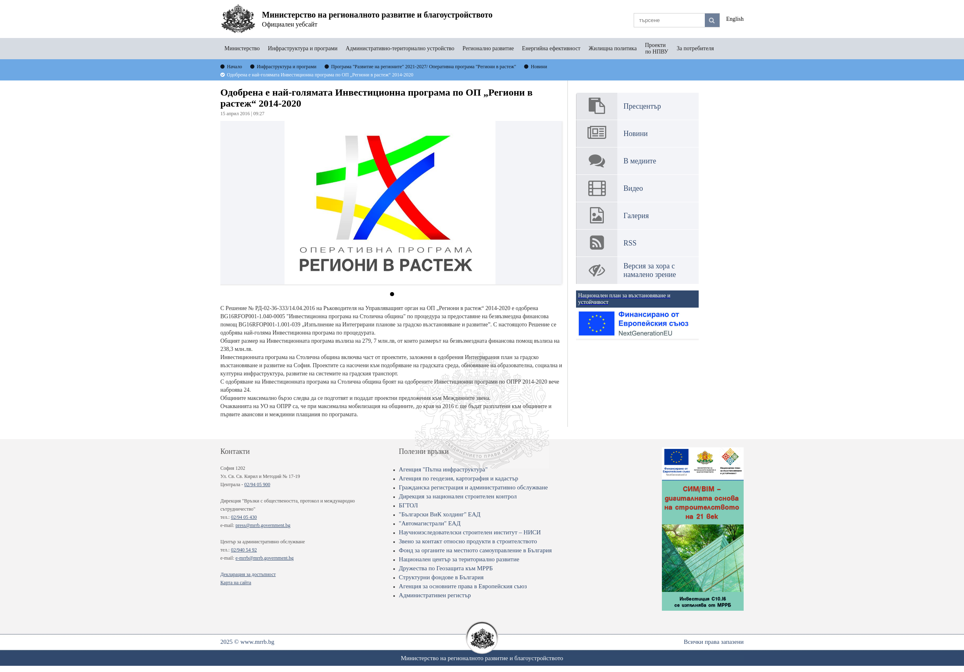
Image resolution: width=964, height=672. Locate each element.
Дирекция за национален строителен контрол (458, 496)
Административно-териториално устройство (400, 48)
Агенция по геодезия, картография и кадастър (458, 478)
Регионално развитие (488, 48)
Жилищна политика (613, 48)
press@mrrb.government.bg (262, 525)
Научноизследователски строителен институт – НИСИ (470, 532)
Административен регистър (435, 595)
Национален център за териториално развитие (459, 559)
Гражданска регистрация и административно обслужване (473, 487)
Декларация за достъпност (248, 574)
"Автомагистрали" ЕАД (430, 523)
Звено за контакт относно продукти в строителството (468, 541)
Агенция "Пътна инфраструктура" (443, 469)
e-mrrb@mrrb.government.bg (264, 558)
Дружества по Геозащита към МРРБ (446, 568)
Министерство (242, 48)
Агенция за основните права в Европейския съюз (463, 586)
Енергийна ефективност (551, 48)
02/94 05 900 (257, 484)
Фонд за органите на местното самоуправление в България (475, 550)
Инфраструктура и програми (302, 48)
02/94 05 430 (244, 517)
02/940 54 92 (244, 550)
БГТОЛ (408, 505)
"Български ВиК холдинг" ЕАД (439, 514)
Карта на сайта (235, 582)
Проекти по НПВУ (656, 48)
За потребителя (695, 48)
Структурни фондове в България (441, 577)
